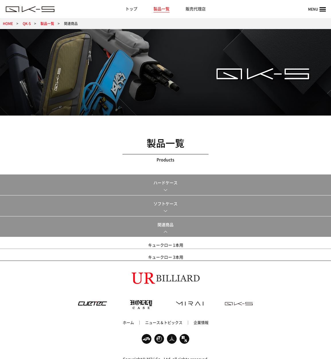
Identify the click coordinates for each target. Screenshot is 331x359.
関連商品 (165, 224)
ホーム (128, 314)
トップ (131, 8)
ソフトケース (165, 203)
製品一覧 (161, 8)
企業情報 (201, 314)
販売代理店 (196, 8)
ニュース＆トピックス (163, 314)
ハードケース (165, 182)
